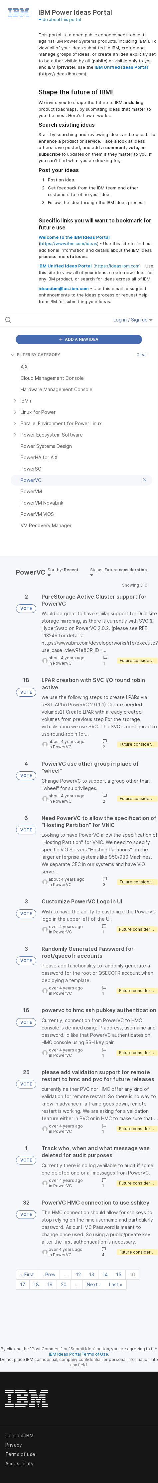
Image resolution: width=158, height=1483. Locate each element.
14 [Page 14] (105, 1274)
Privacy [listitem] (13, 1445)
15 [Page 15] (118, 1274)
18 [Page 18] (36, 1284)
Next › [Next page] (94, 1284)
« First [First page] (27, 1274)
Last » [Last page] (115, 1284)
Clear (141, 354)
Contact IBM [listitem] (19, 1435)
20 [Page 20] (64, 1284)
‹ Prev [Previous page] (49, 1274)
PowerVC (62, 663)
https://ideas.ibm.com (117, 265)
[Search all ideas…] (47, 320)
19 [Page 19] (50, 1284)
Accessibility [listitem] (19, 1463)
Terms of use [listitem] (20, 1454)
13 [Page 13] (91, 1274)
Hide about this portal (60, 19)
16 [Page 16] (132, 1274)
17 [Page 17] (22, 1284)
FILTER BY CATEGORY (35, 354)
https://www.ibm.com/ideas (68, 243)
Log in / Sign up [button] (133, 319)
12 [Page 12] (78, 1274)
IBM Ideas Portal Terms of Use (78, 1354)
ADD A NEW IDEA (78, 339)
